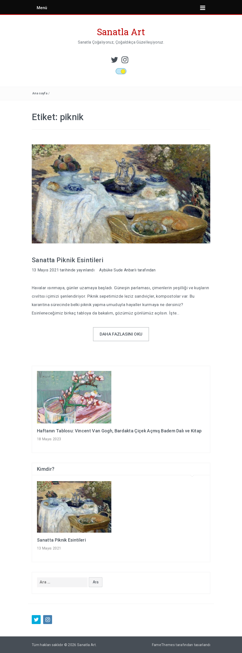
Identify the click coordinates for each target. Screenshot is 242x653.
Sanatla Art (121, 32)
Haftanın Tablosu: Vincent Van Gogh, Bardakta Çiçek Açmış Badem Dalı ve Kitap (119, 430)
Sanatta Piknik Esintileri (67, 260)
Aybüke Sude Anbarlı (117, 270)
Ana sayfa (39, 93)
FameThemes (163, 645)
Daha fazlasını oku (121, 334)
